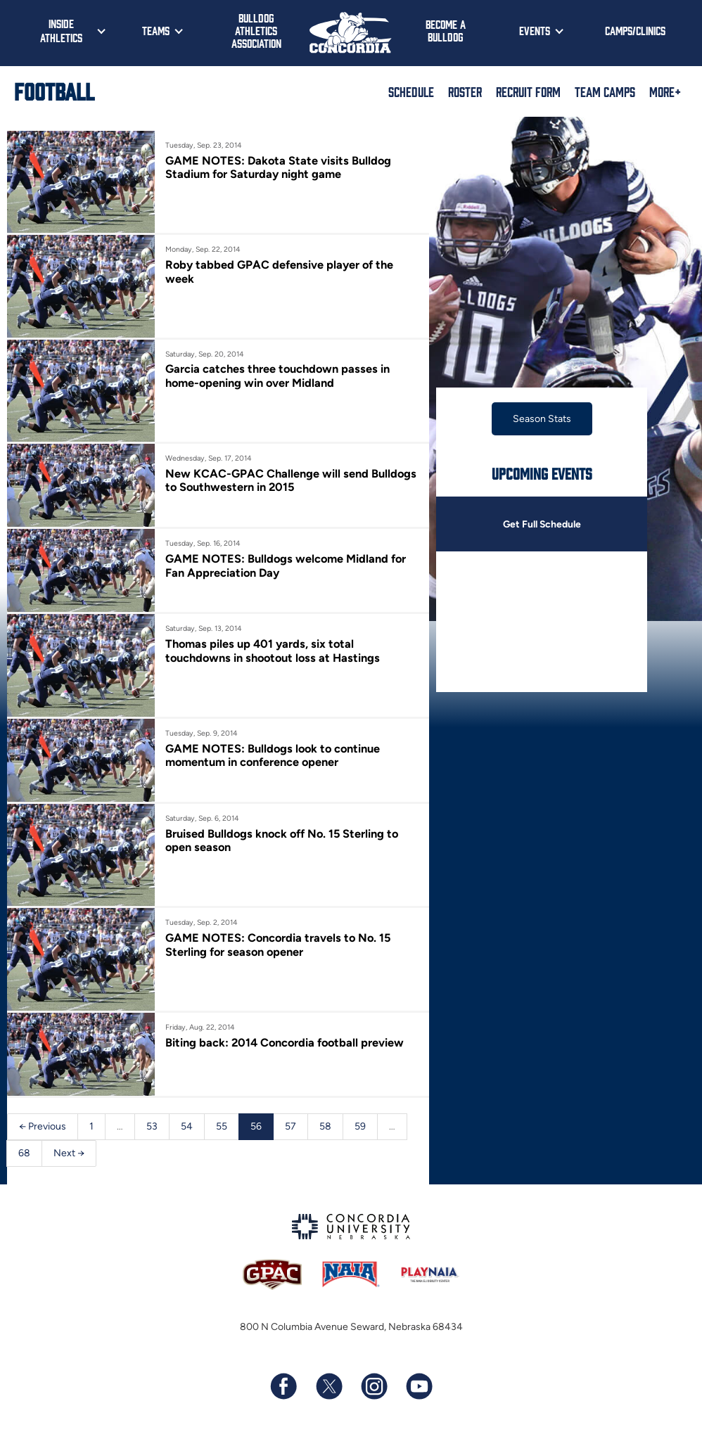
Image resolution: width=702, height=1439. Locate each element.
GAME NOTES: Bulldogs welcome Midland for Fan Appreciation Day (286, 565)
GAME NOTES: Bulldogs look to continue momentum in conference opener (274, 755)
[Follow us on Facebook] (283, 1386)
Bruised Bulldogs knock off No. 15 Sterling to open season (283, 840)
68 (24, 1153)
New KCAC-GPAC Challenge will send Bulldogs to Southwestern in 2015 (291, 480)
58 (325, 1126)
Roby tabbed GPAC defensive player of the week (280, 271)
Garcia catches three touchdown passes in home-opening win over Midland (278, 376)
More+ (665, 91)
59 (360, 1126)
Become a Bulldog (446, 30)
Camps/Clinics (635, 30)
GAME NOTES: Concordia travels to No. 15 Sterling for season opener (279, 944)
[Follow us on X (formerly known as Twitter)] (328, 1386)
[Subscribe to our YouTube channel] (418, 1386)
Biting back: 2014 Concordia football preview (286, 1042)
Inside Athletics (61, 30)
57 (290, 1126)
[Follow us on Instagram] (373, 1386)
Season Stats (542, 419)
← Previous (42, 1126)
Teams (156, 30)
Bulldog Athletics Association (256, 30)
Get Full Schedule (541, 524)
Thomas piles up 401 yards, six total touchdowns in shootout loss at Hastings (274, 651)
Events (534, 30)
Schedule (411, 91)
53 (152, 1126)
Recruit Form (528, 91)
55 (221, 1126)
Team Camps (605, 91)
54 (187, 1126)
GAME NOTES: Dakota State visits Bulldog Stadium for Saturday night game (279, 167)
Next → (68, 1153)
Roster (465, 91)
